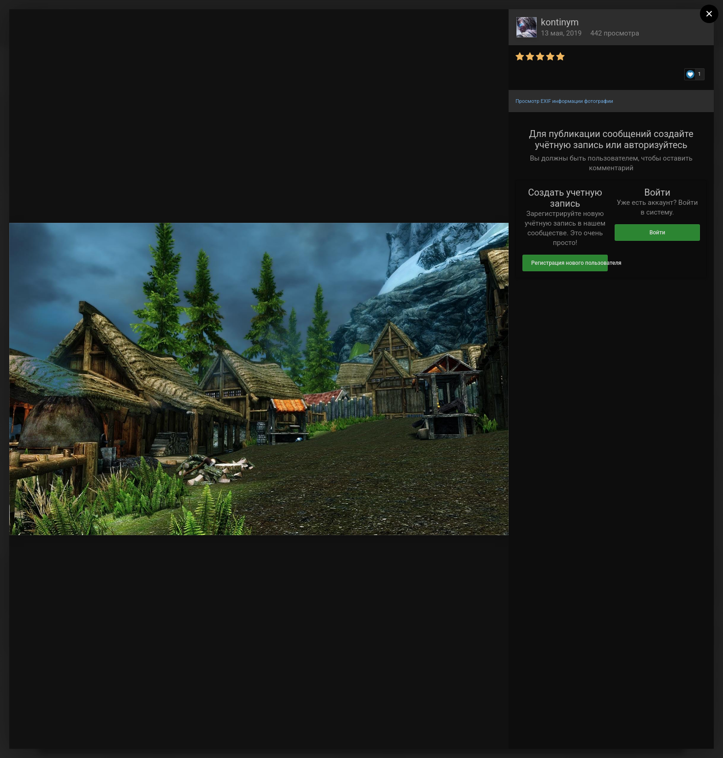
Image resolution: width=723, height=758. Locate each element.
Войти (657, 232)
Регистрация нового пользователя (569, 263)
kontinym (560, 22)
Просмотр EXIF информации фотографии (564, 101)
